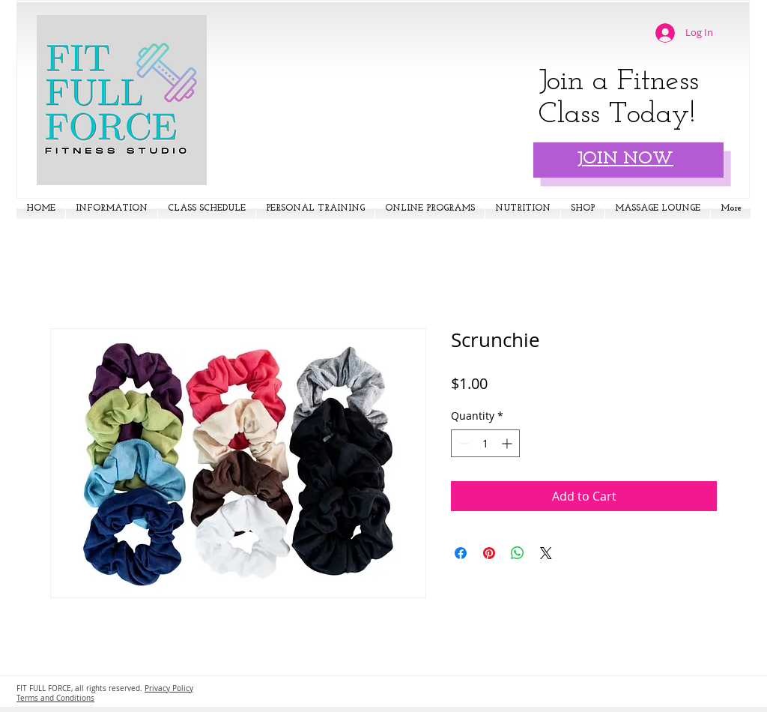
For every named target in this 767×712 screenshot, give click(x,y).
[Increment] (508, 443)
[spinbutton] (485, 443)
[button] (111, 209)
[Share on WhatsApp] (518, 553)
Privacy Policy (169, 688)
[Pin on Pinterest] (489, 553)
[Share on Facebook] (461, 553)
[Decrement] (462, 443)
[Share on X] (546, 553)
